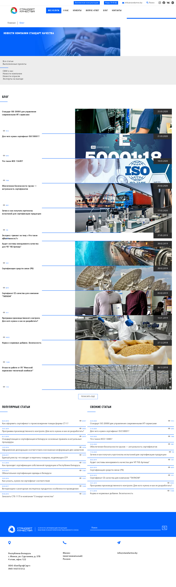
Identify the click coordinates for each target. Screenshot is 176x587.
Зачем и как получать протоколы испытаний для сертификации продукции (21, 212)
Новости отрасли (11, 76)
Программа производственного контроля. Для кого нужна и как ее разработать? (21, 319)
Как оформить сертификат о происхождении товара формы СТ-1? (35, 424)
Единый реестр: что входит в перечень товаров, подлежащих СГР (35, 458)
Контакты (117, 10)
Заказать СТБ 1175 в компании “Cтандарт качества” (28, 496)
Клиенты (77, 10)
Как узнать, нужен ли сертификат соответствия (26, 481)
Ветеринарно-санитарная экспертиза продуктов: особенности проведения (40, 489)
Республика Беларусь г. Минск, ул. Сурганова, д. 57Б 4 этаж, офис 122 (24, 556)
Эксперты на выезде (13, 79)
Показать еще (88, 397)
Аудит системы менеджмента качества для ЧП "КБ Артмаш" (20, 245)
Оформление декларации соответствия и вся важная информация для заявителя (43, 450)
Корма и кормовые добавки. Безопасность (21, 342)
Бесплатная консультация (86, 3)
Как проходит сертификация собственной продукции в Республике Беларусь (41, 465)
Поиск (150, 3)
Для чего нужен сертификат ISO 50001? (20, 136)
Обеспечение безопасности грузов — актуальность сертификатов (19, 187)
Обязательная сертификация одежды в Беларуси (26, 473)
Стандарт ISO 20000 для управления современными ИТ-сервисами (19, 113)
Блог (105, 10)
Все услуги (53, 10)
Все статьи (8, 61)
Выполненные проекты (15, 64)
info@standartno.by (133, 3)
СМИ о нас (8, 71)
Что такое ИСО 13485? (12, 161)
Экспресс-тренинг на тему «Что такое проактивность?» (20, 237)
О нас (66, 10)
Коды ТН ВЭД (111, 3)
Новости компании (12, 74)
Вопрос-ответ (92, 10)
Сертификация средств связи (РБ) (18, 268)
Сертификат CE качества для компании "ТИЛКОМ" (20, 295)
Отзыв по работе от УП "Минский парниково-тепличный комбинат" (17, 369)
